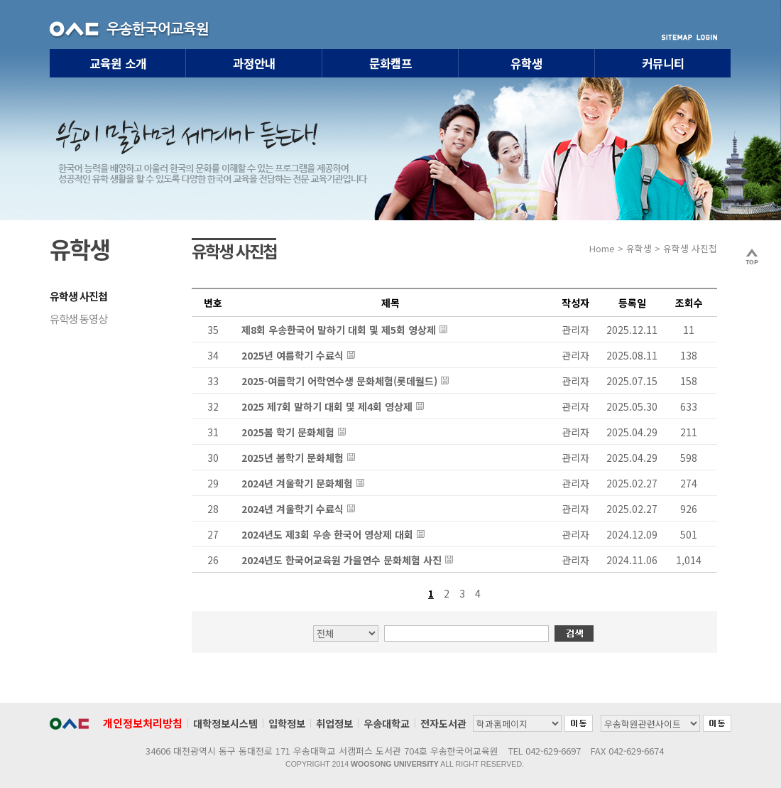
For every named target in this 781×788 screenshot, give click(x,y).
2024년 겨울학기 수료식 (292, 509)
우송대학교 (387, 723)
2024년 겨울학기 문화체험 (297, 483)
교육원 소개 (117, 63)
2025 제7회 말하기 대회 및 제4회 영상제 (327, 406)
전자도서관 (443, 723)
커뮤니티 (663, 63)
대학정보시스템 (225, 723)
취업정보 (334, 723)
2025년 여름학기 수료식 (292, 355)
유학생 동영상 (78, 318)
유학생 (526, 63)
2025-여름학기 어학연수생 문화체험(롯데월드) (339, 381)
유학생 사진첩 (78, 295)
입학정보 (286, 723)
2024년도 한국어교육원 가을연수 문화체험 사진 (341, 560)
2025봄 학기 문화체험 (287, 432)
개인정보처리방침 (142, 723)
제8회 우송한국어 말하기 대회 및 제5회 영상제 (338, 330)
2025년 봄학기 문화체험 (292, 457)
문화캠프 (390, 63)
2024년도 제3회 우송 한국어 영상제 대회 (327, 534)
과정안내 (254, 63)
